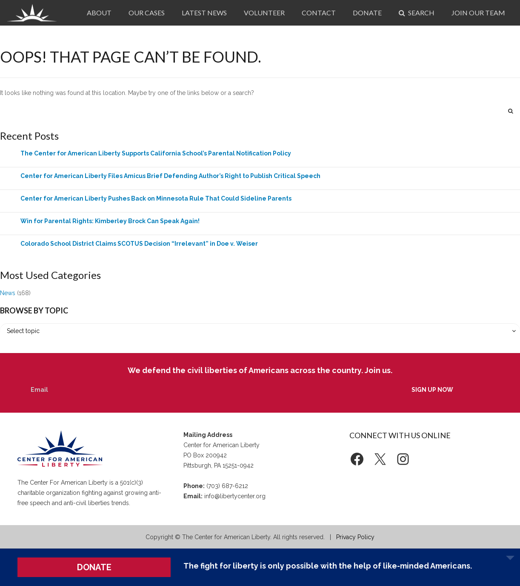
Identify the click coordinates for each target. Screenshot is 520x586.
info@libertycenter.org (235, 496)
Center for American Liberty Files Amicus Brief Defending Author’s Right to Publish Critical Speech (170, 175)
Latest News (204, 13)
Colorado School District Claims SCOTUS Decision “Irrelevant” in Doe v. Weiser (139, 243)
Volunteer (264, 13)
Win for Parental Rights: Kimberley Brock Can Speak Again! (110, 221)
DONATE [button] (94, 567)
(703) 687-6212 (227, 486)
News (7, 293)
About (99, 13)
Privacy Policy (355, 537)
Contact (319, 13)
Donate (367, 13)
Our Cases (147, 13)
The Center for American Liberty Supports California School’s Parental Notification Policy (155, 153)
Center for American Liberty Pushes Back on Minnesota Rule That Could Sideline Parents (155, 198)
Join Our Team (478, 13)
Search (416, 13)
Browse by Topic (34, 310)
